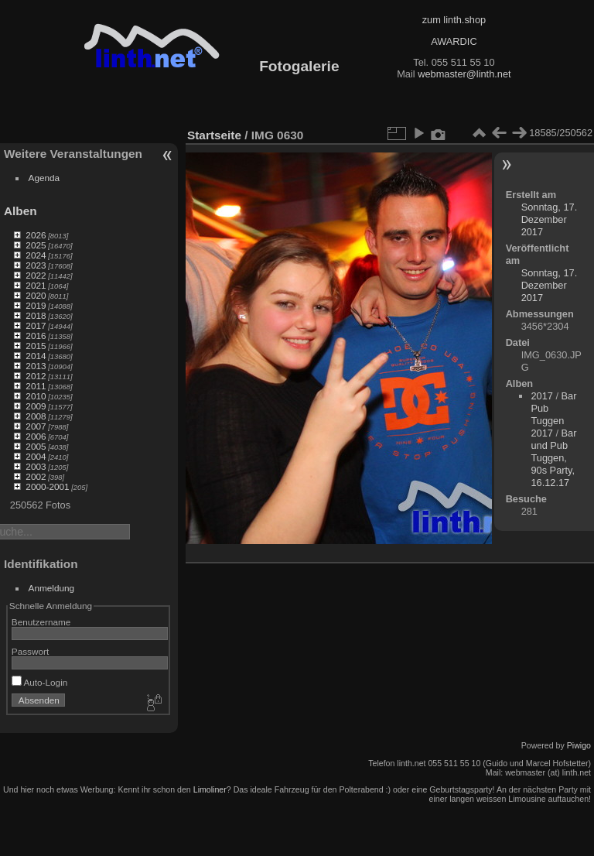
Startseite (214, 135)
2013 (36, 366)
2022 (36, 275)
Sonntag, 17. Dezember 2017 (549, 219)
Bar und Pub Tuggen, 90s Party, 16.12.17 (553, 457)
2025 (36, 245)
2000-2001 (47, 486)
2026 (36, 235)
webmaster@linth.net (464, 74)
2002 (36, 476)
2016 (36, 335)
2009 (36, 406)
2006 (36, 436)
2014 (36, 356)
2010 (36, 396)
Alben (20, 210)
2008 (36, 416)
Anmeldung (52, 588)
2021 (36, 285)
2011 (36, 386)
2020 (36, 295)
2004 (36, 456)
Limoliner (210, 789)
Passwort (30, 651)
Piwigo (579, 745)
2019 (36, 305)
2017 (36, 325)
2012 (36, 376)
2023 (36, 265)
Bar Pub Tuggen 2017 (553, 414)
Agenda (44, 178)
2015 (36, 346)
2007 (36, 426)
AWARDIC (453, 41)
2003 (36, 466)
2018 (36, 315)
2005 (36, 446)
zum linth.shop (454, 20)
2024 (36, 255)
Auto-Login (40, 682)
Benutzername (41, 622)
